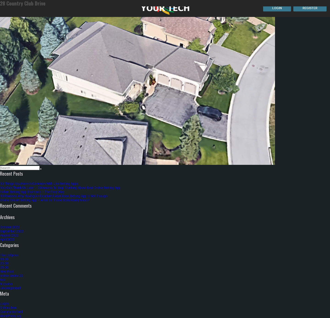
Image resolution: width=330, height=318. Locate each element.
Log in (4, 303)
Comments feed (11, 312)
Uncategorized (10, 288)
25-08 (4, 267)
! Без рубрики (9, 255)
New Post (7, 271)
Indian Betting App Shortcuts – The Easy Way (32, 192)
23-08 (4, 263)
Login (277, 8)
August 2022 (9, 235)
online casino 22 (11, 275)
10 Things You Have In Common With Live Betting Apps (39, 183)
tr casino (6, 284)
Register (309, 8)
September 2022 (11, 231)
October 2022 (9, 227)
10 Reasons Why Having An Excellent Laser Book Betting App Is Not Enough (53, 196)
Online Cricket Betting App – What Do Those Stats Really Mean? (45, 200)
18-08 (4, 259)
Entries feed (8, 307)
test (3, 279)
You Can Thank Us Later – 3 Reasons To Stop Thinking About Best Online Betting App (60, 187)
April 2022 (7, 239)
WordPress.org (10, 316)
